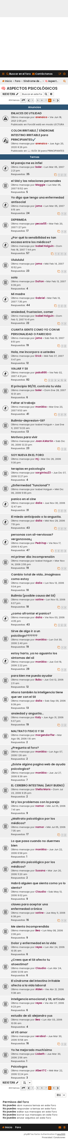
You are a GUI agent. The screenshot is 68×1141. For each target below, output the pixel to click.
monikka (41, 407)
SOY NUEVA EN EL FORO (27, 455)
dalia (38, 503)
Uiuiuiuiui (17, 260)
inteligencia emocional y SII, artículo (38, 999)
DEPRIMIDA (18, 220)
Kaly (38, 717)
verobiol (40, 1036)
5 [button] (37, 100)
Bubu (38, 679)
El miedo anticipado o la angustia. (36, 517)
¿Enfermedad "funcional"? (30, 485)
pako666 (41, 372)
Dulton (39, 281)
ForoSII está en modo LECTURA (46, 124)
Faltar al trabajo (23, 403)
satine (39, 599)
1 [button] (32, 100)
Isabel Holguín (44, 246)
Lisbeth (40, 1054)
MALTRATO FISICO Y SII (27, 731)
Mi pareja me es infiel (26, 163)
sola (14, 277)
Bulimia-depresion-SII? (28, 420)
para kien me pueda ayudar (31, 676)
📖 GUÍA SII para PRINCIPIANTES (46, 150)
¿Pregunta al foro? (25, 748)
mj (37, 459)
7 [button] (45, 100)
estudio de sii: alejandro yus (31, 1016)
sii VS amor (19, 1032)
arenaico (41, 117)
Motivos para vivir (24, 437)
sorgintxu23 (43, 472)
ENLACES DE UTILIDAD (26, 113)
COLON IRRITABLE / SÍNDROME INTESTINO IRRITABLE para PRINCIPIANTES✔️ (32, 135)
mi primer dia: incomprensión (33, 557)
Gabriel (40, 298)
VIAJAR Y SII (19, 368)
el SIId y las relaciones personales (36, 181)
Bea (37, 930)
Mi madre (18, 294)
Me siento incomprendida (30, 926)
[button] (23, 100)
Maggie (40, 185)
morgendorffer (45, 735)
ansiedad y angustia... (27, 713)
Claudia (40, 891)
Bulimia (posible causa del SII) (33, 596)
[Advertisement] (34, 43)
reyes (38, 947)
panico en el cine (23, 499)
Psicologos (19, 1066)
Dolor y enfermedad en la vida (33, 943)
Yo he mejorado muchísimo (31, 1050)
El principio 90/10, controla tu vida (36, 386)
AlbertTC (41, 1070)
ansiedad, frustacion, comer (32, 312)
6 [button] (42, 100)
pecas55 (41, 223)
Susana (40, 870)
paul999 (61, 1134)
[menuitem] (18, 74)
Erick (38, 356)
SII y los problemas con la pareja (35, 802)
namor (39, 806)
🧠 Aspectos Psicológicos (29, 88)
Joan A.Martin (44, 441)
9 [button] (53, 100)
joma (38, 206)
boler (38, 167)
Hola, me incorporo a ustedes (33, 352)
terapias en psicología (28, 469)
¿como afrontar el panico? (31, 613)
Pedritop (40, 543)
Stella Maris (43, 789)
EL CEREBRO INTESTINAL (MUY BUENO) (38, 785)
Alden (39, 989)
